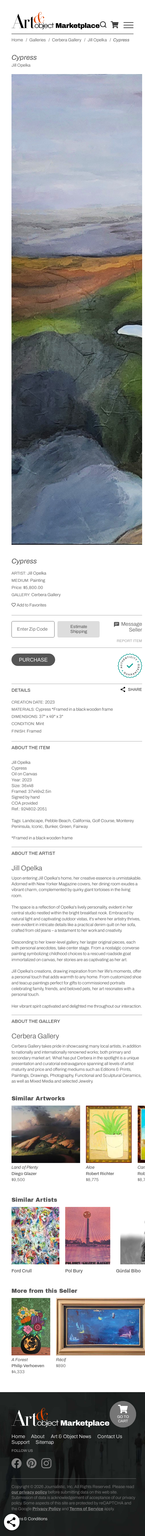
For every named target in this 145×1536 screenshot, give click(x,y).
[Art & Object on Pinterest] (31, 1463)
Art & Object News (71, 1436)
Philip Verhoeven (27, 1365)
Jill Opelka (36, 573)
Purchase (33, 660)
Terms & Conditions (29, 1518)
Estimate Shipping (78, 629)
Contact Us (109, 1436)
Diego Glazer (24, 1173)
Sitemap (45, 1442)
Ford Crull (21, 1270)
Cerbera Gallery (46, 594)
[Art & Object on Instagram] (46, 1463)
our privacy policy (29, 1492)
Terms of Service (86, 1508)
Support (20, 1442)
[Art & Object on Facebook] (16, 1463)
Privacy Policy (46, 1508)
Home (18, 1436)
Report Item (129, 641)
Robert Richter (100, 1173)
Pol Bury (74, 1270)
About (38, 1436)
